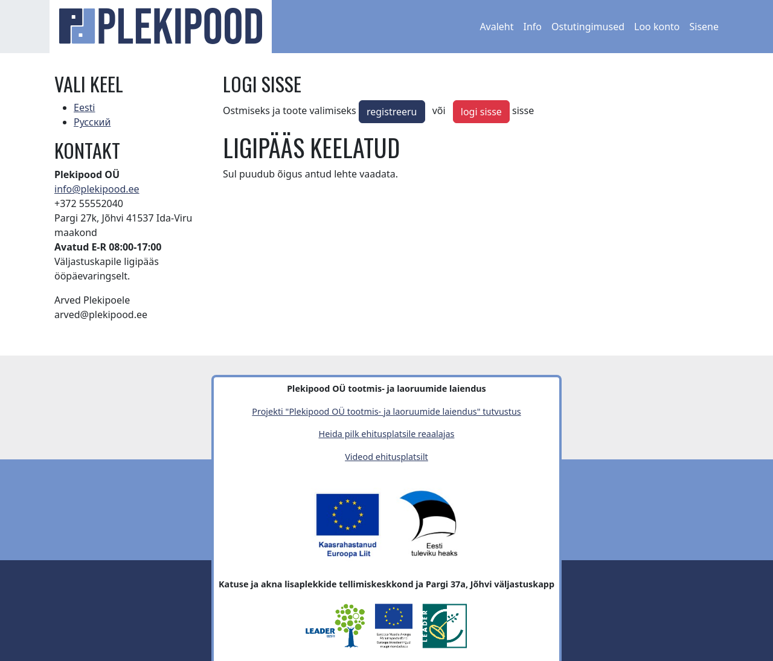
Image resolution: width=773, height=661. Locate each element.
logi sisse (481, 111)
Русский (92, 122)
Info (533, 26)
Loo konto (656, 26)
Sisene (704, 26)
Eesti (84, 107)
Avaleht (496, 26)
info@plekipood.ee (97, 189)
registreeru (392, 111)
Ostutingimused (587, 26)
